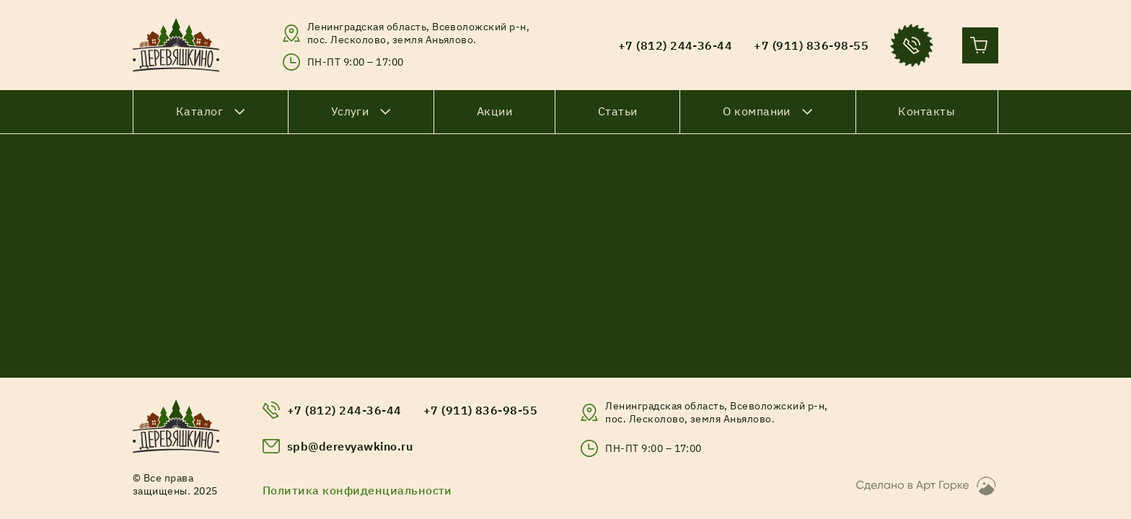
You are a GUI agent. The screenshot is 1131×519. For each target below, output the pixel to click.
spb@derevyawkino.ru (350, 446)
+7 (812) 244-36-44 (344, 410)
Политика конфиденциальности (357, 490)
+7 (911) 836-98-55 (480, 410)
